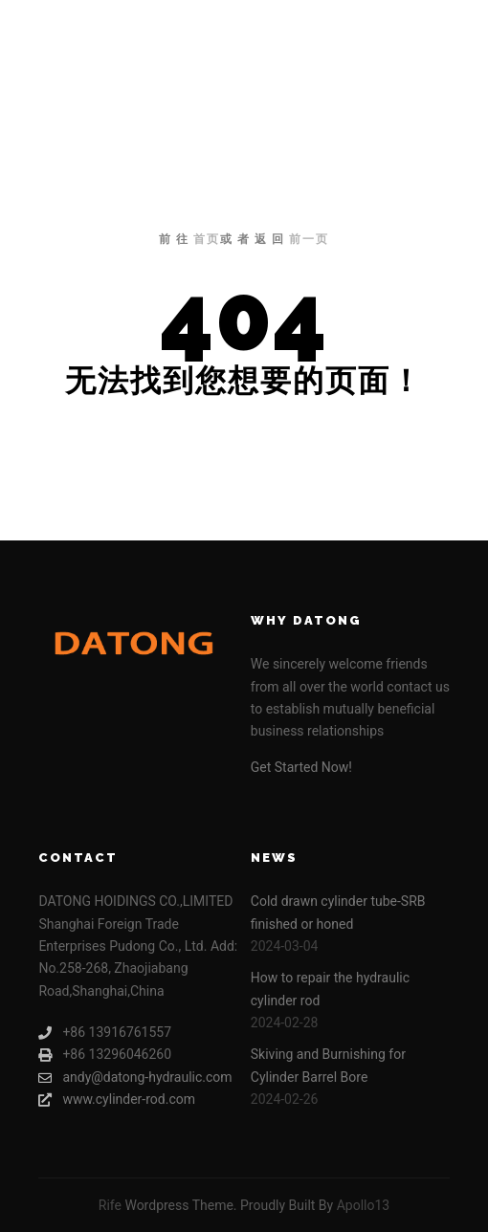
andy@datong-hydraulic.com (135, 1078)
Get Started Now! (301, 767)
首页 (206, 239)
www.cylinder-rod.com (116, 1100)
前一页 (309, 239)
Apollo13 (363, 1205)
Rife (110, 1205)
